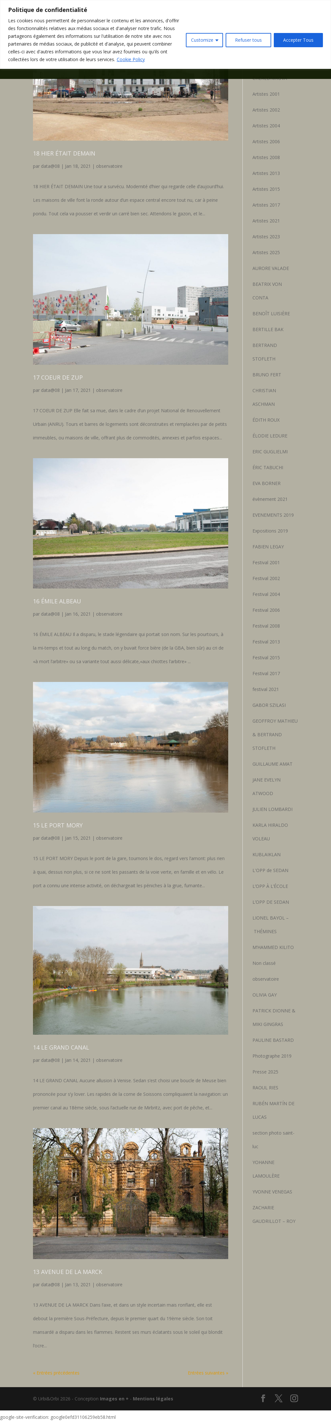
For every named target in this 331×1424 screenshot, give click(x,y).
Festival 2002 (266, 578)
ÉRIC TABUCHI (267, 467)
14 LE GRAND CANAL (61, 1047)
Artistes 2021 (266, 221)
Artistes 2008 (266, 157)
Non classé (264, 963)
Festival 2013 (266, 642)
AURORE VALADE (270, 268)
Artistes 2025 (266, 252)
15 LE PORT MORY (58, 825)
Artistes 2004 (266, 126)
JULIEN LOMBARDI (272, 809)
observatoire (109, 166)
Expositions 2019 (270, 531)
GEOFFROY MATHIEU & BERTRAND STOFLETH (275, 734)
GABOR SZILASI (269, 705)
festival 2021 (265, 689)
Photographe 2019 (272, 1056)
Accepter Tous (298, 40)
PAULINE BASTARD (273, 1040)
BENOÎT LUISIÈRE (271, 313)
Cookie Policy (131, 59)
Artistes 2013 (266, 173)
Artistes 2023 (266, 236)
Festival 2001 (266, 562)
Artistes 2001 (266, 94)
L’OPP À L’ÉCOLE (270, 886)
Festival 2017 (266, 673)
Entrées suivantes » (208, 1373)
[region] (165, 34)
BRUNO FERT (266, 375)
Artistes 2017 (266, 205)
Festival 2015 (266, 657)
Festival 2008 (266, 626)
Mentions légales (153, 1399)
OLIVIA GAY (264, 995)
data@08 (50, 166)
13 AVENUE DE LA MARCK (67, 1272)
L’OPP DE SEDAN (270, 902)
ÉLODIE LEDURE (269, 436)
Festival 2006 (266, 610)
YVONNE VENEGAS (272, 1192)
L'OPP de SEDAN (270, 870)
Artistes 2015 (266, 189)
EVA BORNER (266, 483)
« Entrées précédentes (56, 1373)
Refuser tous (248, 40)
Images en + (114, 1399)
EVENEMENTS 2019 (273, 515)
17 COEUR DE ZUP (58, 377)
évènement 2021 (270, 499)
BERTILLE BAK (267, 329)
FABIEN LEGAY (268, 547)
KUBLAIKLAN (266, 854)
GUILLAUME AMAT (272, 764)
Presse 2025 (265, 1072)
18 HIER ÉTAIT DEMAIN (64, 153)
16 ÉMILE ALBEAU (57, 601)
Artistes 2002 (266, 110)
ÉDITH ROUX (266, 420)
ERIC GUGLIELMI (270, 451)
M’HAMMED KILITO (273, 947)
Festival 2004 (266, 594)
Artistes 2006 (266, 141)
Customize (202, 40)
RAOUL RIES (265, 1087)
